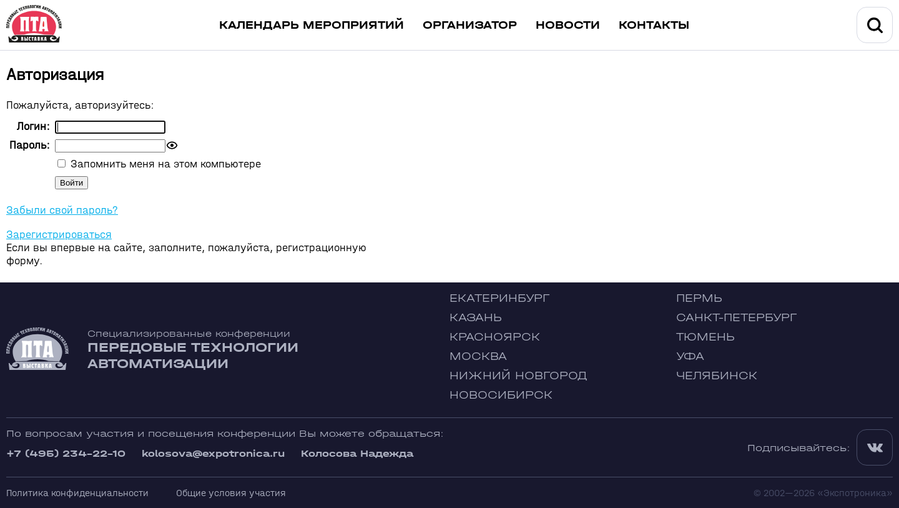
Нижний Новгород (518, 375)
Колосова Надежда (357, 453)
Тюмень (705, 337)
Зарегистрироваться (59, 234)
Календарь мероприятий (311, 25)
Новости (568, 25)
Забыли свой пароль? (62, 210)
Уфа (690, 356)
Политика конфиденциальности (77, 493)
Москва (478, 356)
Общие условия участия (231, 493)
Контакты (654, 25)
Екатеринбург (499, 298)
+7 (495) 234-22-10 (65, 453)
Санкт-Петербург (736, 317)
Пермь (699, 298)
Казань (476, 317)
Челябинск (716, 375)
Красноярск (495, 337)
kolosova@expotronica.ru (213, 453)
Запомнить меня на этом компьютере (164, 164)
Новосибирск (501, 395)
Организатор (470, 25)
